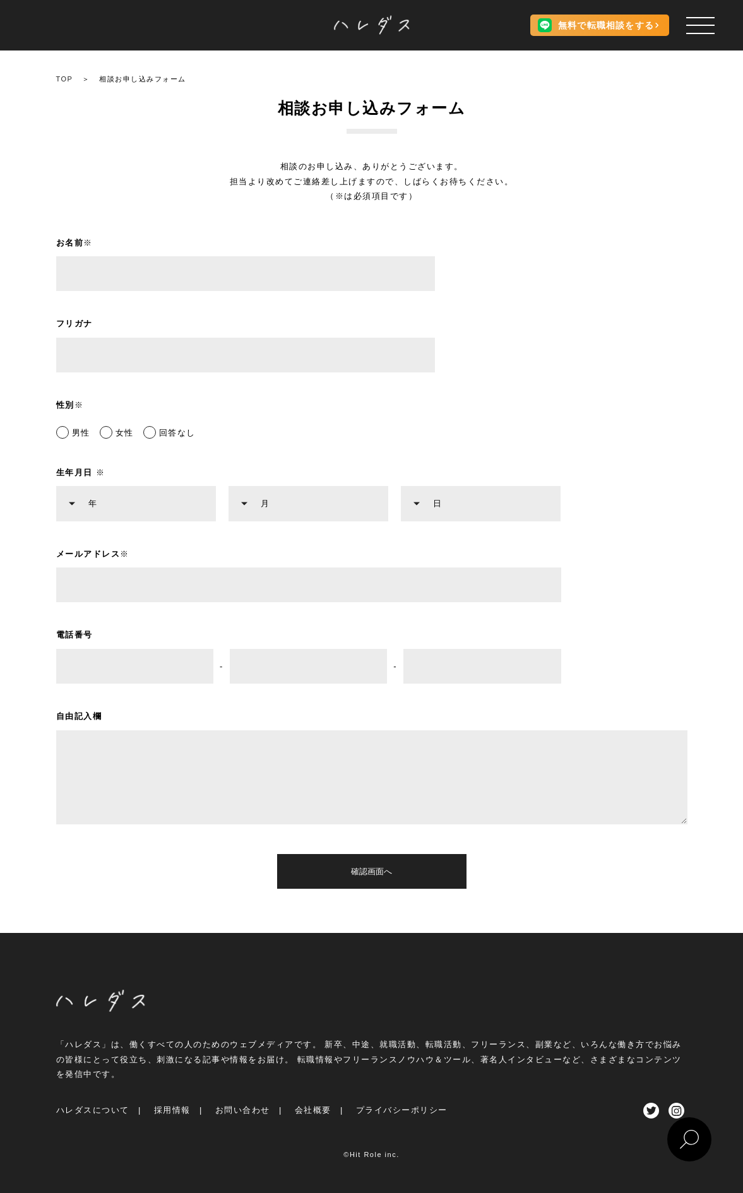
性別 (70, 405)
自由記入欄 (79, 716)
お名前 (74, 242)
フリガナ (74, 323)
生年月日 (80, 472)
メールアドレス (92, 554)
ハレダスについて (92, 1110)
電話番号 (74, 634)
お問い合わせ (242, 1110)
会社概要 (313, 1110)
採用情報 (172, 1110)
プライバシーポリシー (402, 1110)
